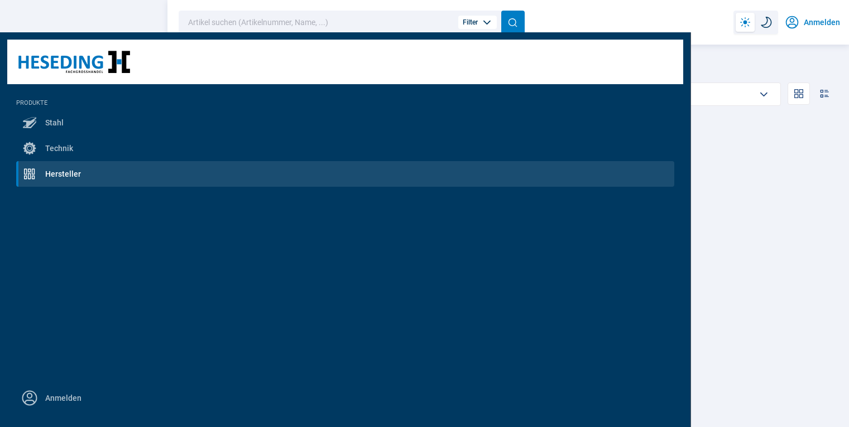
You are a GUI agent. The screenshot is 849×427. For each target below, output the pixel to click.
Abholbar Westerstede (323, 93)
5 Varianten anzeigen (257, 335)
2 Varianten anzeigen (424, 335)
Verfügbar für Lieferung (445, 93)
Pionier (257, 67)
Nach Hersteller (204, 67)
